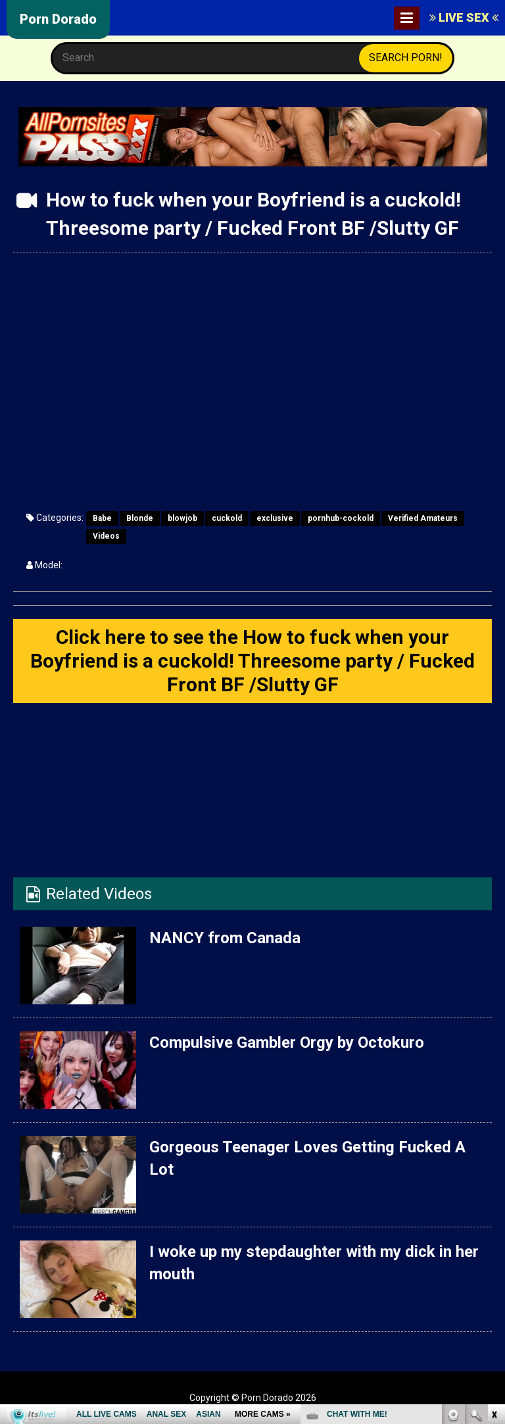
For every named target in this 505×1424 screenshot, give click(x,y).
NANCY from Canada (225, 938)
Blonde (139, 518)
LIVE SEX (463, 17)
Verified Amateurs (423, 518)
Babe (102, 518)
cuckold (227, 518)
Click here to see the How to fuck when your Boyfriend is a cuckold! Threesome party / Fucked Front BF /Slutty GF (252, 661)
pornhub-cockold (340, 518)
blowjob (182, 518)
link (493, 1218)
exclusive (274, 518)
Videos (106, 536)
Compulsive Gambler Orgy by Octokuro (286, 1042)
